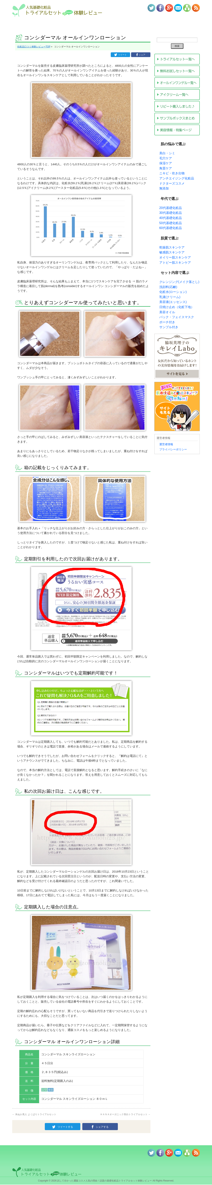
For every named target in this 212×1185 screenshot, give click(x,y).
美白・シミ (167, 153)
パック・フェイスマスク (176, 317)
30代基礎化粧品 (170, 212)
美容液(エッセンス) (173, 302)
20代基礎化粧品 (170, 208)
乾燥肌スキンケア (172, 247)
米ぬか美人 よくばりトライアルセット (34, 1114)
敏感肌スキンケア (172, 252)
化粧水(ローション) (173, 292)
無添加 (164, 188)
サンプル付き (168, 327)
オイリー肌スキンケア (175, 257)
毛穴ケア (165, 158)
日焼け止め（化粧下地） (176, 307)
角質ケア (165, 168)
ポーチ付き (167, 322)
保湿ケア (165, 163)
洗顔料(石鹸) (168, 287)
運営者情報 (166, 444)
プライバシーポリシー (173, 449)
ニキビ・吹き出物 (172, 173)
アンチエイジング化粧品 (176, 178)
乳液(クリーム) (169, 297)
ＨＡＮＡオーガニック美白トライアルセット (125, 1114)
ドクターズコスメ (172, 183)
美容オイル (167, 312)
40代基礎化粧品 (170, 218)
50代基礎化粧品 (170, 223)
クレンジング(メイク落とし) (179, 282)
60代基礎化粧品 (170, 228)
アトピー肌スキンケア (175, 262)
